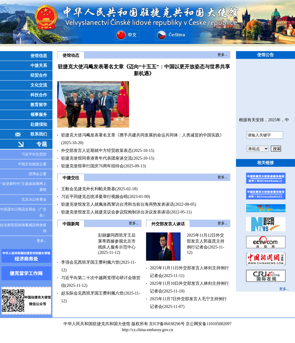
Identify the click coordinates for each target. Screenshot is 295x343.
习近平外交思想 (33, 154)
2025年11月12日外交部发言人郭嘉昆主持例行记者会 (205, 241)
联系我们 (38, 134)
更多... (41, 241)
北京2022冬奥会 (33, 199)
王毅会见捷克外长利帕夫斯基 (88, 189)
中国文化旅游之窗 (32, 164)
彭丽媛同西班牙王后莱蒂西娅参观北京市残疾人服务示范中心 (117, 241)
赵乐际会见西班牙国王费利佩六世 (92, 293)
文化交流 (38, 85)
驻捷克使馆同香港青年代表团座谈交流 (96, 158)
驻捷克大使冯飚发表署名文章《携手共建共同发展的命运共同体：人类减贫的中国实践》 (142, 135)
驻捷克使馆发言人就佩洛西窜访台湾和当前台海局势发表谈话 (117, 204)
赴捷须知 (38, 124)
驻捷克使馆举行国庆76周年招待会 (92, 166)
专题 (41, 144)
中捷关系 (38, 65)
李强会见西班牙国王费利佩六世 (90, 262)
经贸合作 (38, 75)
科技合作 (38, 95)
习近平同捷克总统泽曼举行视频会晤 (94, 196)
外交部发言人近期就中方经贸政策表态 (96, 150)
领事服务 (38, 114)
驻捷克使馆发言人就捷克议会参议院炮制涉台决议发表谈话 (115, 212)
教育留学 (38, 105)
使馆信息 (38, 56)
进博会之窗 (37, 174)
